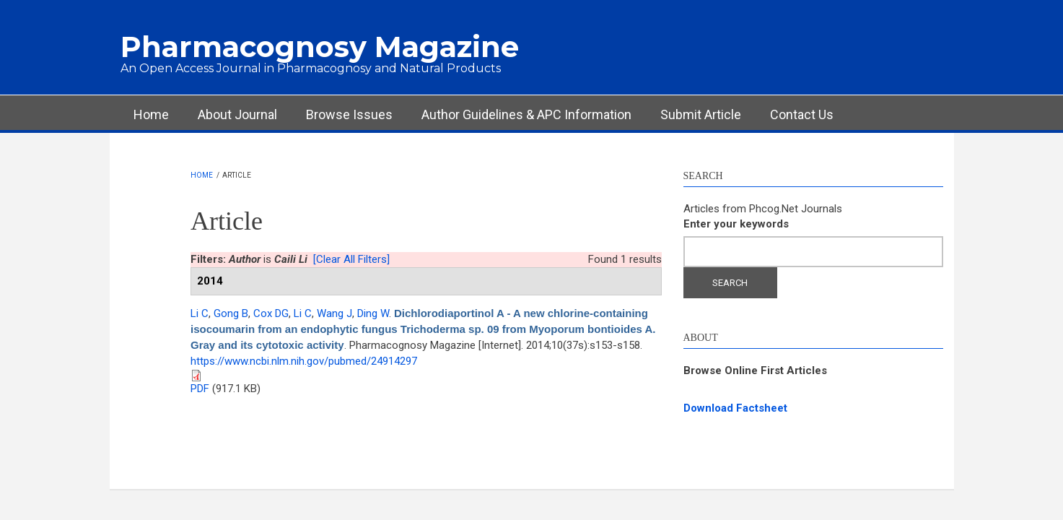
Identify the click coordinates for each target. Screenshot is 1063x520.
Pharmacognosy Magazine (320, 46)
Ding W (373, 313)
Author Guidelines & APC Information (526, 114)
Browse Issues (349, 114)
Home (151, 114)
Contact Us (802, 114)
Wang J (334, 313)
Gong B (231, 313)
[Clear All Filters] (351, 259)
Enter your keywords (736, 223)
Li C (200, 313)
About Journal (237, 114)
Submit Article (700, 114)
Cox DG (271, 313)
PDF (200, 388)
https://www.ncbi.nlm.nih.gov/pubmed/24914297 (304, 361)
